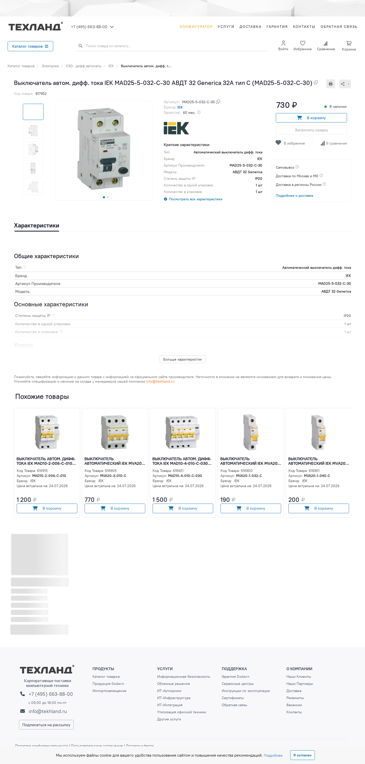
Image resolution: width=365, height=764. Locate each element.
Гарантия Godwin (235, 676)
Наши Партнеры (299, 683)
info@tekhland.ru (48, 711)
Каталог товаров (30, 46)
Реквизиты (295, 698)
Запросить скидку (311, 129)
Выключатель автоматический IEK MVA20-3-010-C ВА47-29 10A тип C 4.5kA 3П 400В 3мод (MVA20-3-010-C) (114, 461)
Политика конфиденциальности (42, 745)
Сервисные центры (238, 683)
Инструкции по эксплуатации (246, 690)
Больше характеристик (182, 359)
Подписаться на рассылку (46, 724)
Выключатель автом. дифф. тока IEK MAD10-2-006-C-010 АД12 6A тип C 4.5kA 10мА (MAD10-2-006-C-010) (45, 461)
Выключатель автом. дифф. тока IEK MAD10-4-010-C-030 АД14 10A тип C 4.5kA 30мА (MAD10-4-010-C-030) (181, 461)
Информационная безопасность (183, 676)
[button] (104, 197)
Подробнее (273, 755)
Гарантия (277, 26)
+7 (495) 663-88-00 (89, 26)
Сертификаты (233, 698)
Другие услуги (169, 719)
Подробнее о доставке (294, 195)
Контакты (304, 26)
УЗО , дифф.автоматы (83, 66)
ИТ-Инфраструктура (173, 698)
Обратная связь (339, 26)
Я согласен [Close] (303, 755)
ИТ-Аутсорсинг (169, 690)
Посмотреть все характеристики (195, 199)
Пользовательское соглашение (97, 745)
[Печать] (332, 83)
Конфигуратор (196, 26)
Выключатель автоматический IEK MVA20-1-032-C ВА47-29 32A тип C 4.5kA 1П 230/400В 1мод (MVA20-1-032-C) (251, 461)
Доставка (251, 26)
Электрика (50, 66)
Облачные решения (173, 683)
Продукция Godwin (108, 683)
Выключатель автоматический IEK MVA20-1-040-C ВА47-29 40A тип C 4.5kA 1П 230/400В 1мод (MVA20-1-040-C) (319, 461)
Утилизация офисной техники (181, 712)
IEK (111, 66)
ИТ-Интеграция (170, 705)
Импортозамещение (109, 690)
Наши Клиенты (298, 676)
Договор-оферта (139, 745)
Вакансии (294, 705)
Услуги (226, 26)
